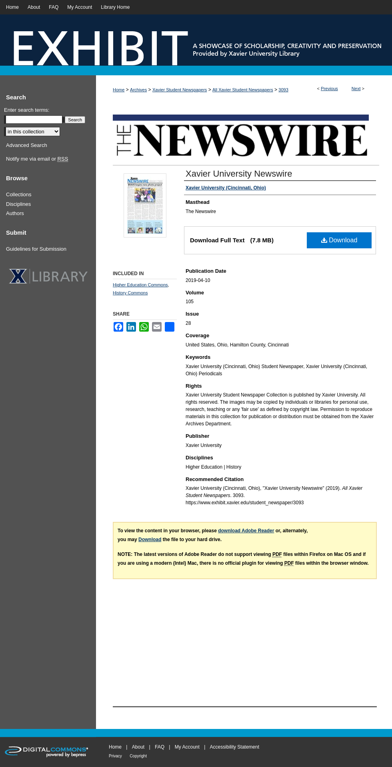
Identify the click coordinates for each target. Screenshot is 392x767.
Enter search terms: (26, 110)
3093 (283, 89)
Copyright (138, 756)
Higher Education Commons (140, 284)
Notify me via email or (37, 159)
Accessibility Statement (234, 747)
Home (118, 89)
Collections (19, 194)
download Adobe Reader (246, 530)
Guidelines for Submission (36, 249)
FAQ (159, 747)
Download (339, 240)
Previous (329, 88)
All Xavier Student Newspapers (242, 89)
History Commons (130, 292)
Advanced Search (26, 145)
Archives (138, 89)
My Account (187, 747)
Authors (15, 213)
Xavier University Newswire (239, 174)
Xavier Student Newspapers (179, 89)
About (138, 747)
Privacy (115, 756)
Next (356, 88)
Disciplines (18, 204)
